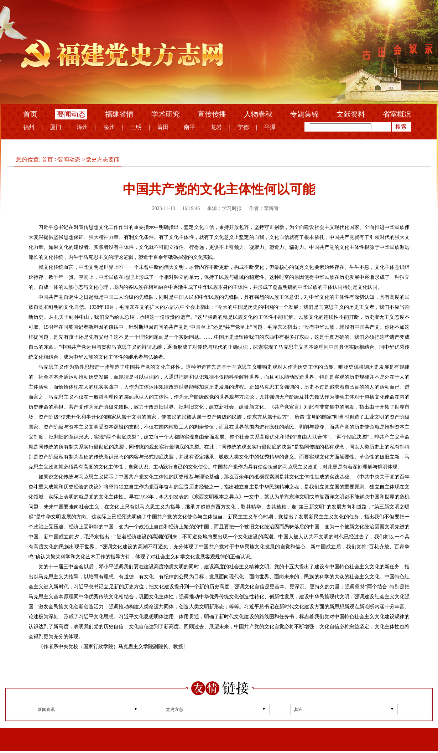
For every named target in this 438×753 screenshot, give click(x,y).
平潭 (270, 127)
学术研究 (165, 114)
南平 (189, 127)
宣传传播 (212, 114)
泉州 (109, 127)
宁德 (243, 127)
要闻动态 (71, 114)
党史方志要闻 (102, 160)
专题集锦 (304, 114)
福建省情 (119, 114)
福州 (29, 127)
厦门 (55, 127)
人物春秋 (258, 114)
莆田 (162, 127)
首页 (30, 114)
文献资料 (351, 114)
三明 (136, 127)
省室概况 (397, 114)
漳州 (82, 127)
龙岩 (216, 127)
